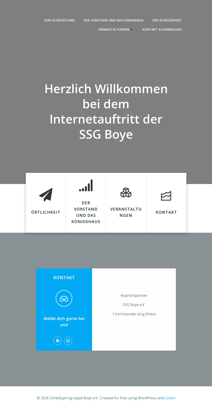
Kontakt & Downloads (162, 29)
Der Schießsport (167, 20)
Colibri (170, 397)
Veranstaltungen (116, 29)
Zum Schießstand (59, 20)
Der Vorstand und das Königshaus (114, 20)
